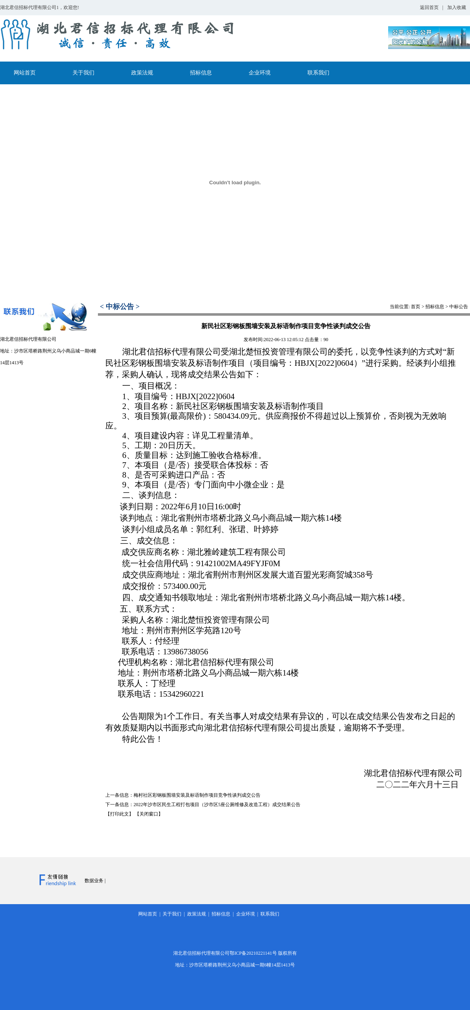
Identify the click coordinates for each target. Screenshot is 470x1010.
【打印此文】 (119, 814)
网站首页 (25, 73)
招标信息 (201, 73)
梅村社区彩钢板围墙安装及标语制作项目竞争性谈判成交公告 (197, 795)
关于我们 (83, 73)
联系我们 (318, 73)
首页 (415, 306)
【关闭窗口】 (149, 814)
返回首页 (429, 7)
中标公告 (458, 306)
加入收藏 (456, 7)
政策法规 (142, 73)
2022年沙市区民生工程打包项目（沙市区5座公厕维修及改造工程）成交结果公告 (217, 804)
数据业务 (94, 880)
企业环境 (260, 73)
